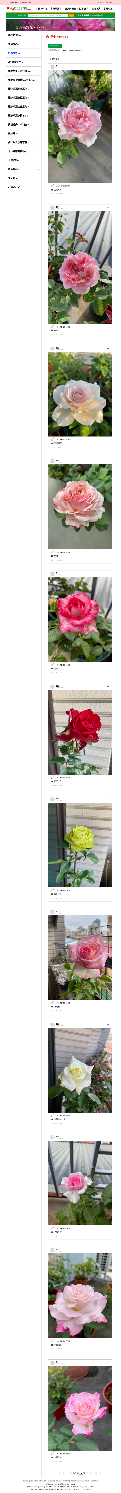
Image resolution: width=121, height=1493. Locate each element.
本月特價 (14, 35)
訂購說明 (83, 8)
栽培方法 (95, 8)
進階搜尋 (85, 15)
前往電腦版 (94, 1481)
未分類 (12, 178)
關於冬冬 (42, 8)
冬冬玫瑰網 (14, 2)
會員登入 (101, 2)
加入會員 (109, 2)
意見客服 (108, 8)
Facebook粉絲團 (25, 2)
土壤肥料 (14, 160)
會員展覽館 (56, 8)
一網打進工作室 (86, 1489)
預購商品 (14, 44)
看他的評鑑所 (55, 45)
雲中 (57, 66)
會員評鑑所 (70, 8)
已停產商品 (14, 187)
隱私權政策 (74, 1481)
